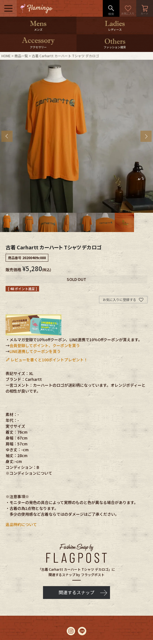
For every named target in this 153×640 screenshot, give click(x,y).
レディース (115, 29)
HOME (6, 55)
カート (144, 8)
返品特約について (21, 524)
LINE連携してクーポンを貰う (35, 351)
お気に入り (127, 8)
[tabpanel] (76, 136)
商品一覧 (21, 55)
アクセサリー (38, 47)
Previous (7, 136)
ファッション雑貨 (115, 47)
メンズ (38, 29)
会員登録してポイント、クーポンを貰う (44, 345)
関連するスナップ (76, 592)
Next (146, 136)
